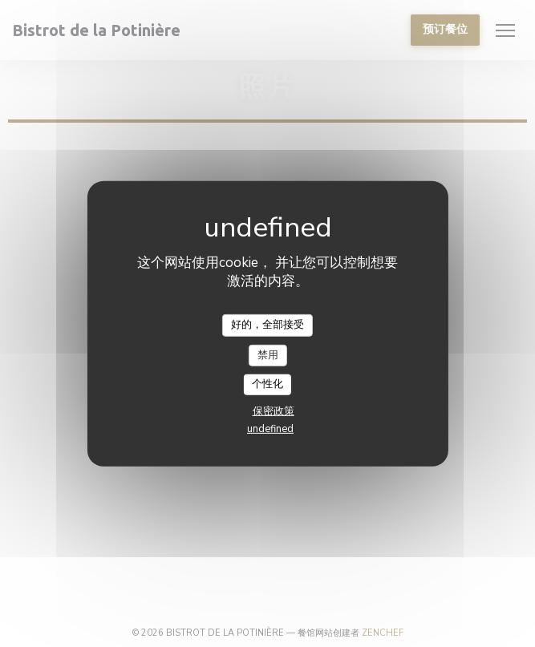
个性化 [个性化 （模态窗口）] (267, 384)
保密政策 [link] (273, 411)
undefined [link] (270, 429)
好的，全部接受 (267, 324)
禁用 (267, 354)
